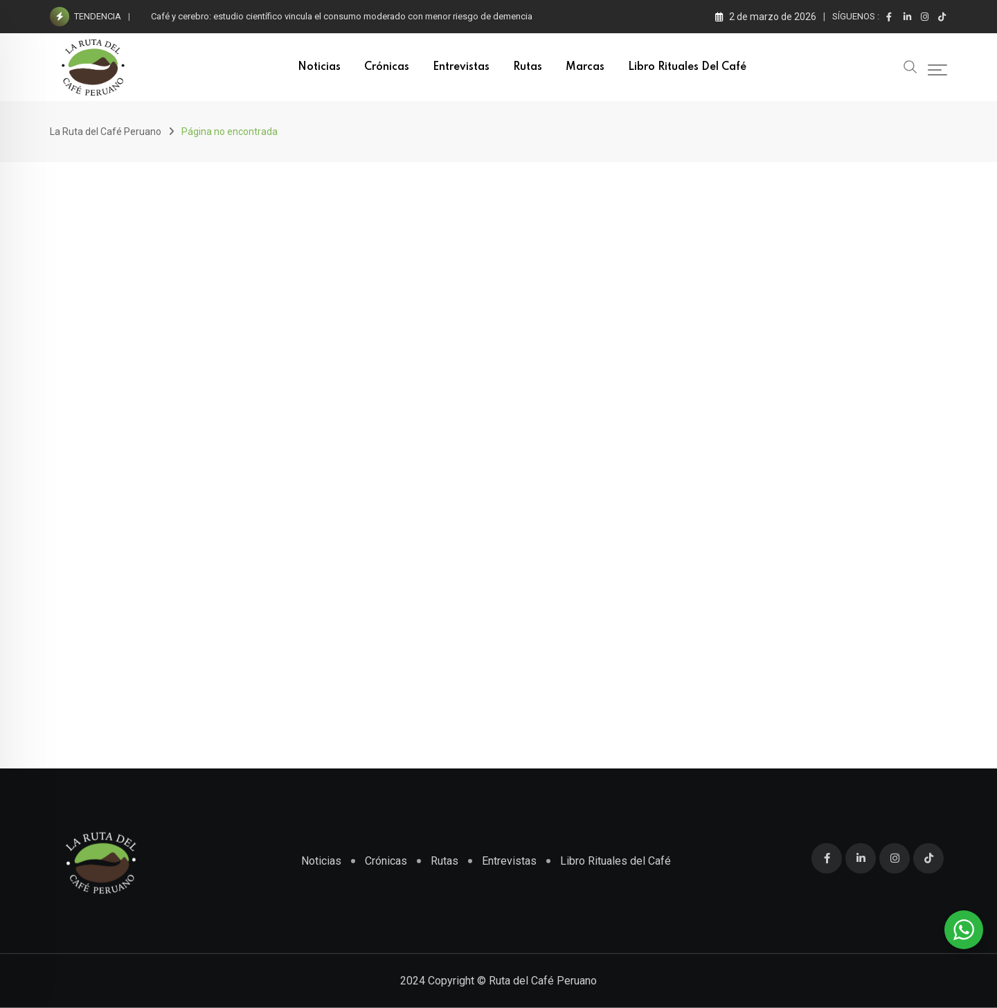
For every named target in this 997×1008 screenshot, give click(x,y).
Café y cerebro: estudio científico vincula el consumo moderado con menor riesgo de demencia (341, 16)
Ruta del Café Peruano (543, 980)
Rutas (527, 67)
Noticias (319, 67)
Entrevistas (461, 67)
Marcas (585, 67)
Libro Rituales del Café (687, 67)
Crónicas (386, 67)
